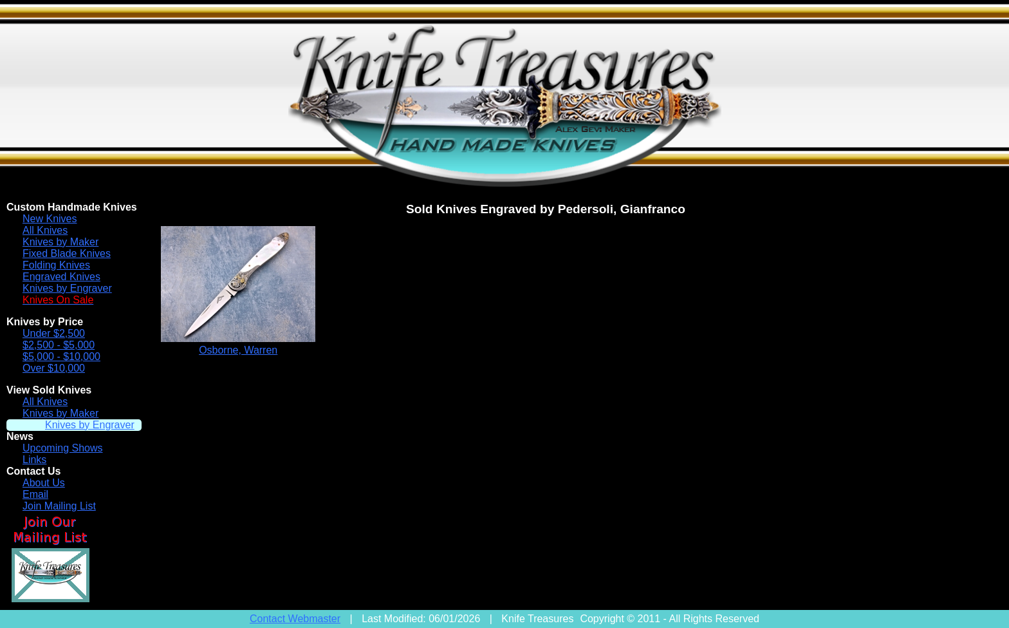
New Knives (50, 218)
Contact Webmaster (295, 618)
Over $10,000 (54, 368)
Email (35, 494)
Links (34, 459)
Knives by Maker (60, 241)
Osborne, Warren (238, 350)
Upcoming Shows (63, 447)
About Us (44, 482)
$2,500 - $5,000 (59, 344)
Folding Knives (56, 265)
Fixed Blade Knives (67, 253)
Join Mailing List (59, 505)
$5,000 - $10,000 (61, 356)
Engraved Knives (61, 276)
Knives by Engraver (67, 288)
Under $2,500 (54, 333)
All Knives (45, 230)
